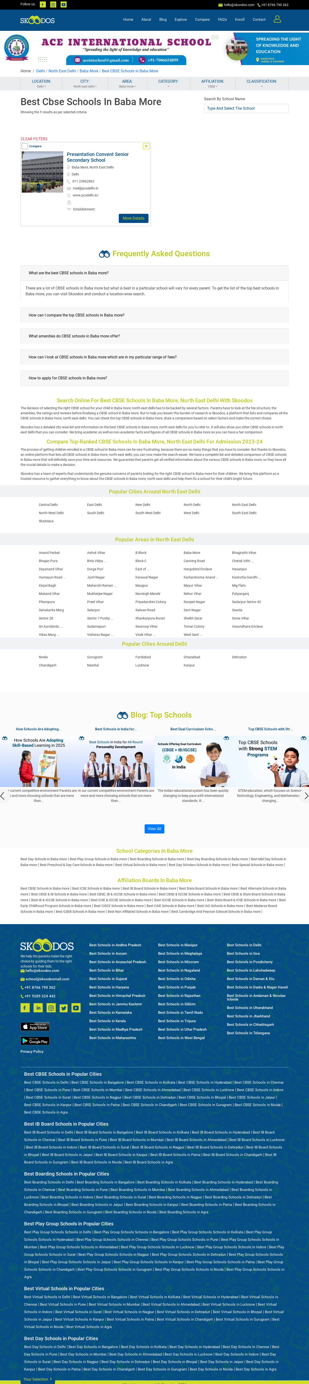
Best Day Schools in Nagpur (76, 1362)
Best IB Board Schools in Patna (175, 1155)
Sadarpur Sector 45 (246, 602)
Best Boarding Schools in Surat (121, 1197)
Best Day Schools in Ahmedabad (135, 1354)
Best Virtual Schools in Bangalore (100, 1297)
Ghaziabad (192, 657)
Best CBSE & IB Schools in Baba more (59, 894)
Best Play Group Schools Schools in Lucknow (157, 1247)
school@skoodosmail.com (45, 979)
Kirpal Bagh (47, 585)
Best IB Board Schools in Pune (82, 1140)
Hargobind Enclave (198, 569)
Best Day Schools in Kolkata (144, 1347)
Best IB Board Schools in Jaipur (67, 1155)
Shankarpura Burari (150, 618)
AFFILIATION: (212, 84)
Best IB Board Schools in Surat (104, 1147)
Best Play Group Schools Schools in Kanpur (149, 1262)
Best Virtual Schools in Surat (78, 1312)
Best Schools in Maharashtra (112, 1038)
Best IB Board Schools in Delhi (48, 1132)
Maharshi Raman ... (102, 585)
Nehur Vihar (193, 594)
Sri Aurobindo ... (51, 626)
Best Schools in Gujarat (108, 979)
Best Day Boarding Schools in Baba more (217, 859)
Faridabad (143, 657)
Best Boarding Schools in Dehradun (233, 1197)
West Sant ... (193, 635)
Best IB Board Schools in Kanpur (121, 1155)
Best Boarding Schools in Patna (206, 1205)
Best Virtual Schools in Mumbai (114, 1304)
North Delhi (192, 505)
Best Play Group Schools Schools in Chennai (112, 1239)
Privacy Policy (32, 1052)
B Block (141, 553)
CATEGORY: (168, 84)
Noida (43, 657)
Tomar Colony (194, 626)
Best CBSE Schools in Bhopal (202, 1097)
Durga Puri (95, 569)
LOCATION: (41, 84)
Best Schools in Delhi (244, 945)
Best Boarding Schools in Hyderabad (223, 1182)
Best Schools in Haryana (109, 987)
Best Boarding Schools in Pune (83, 1190)
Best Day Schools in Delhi (45, 1347)
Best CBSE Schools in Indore (260, 1090)
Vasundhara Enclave (247, 626)
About (146, 21)
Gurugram (95, 657)
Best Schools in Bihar (106, 970)
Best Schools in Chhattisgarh (250, 1025)
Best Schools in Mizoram (178, 962)
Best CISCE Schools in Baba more (119, 906)
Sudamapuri (96, 626)
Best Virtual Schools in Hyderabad (210, 1297)
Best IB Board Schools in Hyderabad (221, 1132)
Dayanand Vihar (51, 569)
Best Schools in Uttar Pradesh (182, 1029)
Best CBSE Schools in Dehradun (150, 1097)
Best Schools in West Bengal (181, 1038)
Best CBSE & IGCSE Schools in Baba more (190, 894)
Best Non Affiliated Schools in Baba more (138, 912)
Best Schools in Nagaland (179, 970)
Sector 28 (46, 618)
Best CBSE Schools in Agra (46, 1112)
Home (128, 21)
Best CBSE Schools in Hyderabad (205, 1082)
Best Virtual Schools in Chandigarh (185, 1319)
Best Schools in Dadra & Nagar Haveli (257, 987)
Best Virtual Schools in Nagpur (129, 1312)
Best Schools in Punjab (177, 987)
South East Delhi (244, 513)
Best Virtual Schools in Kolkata (155, 1297)
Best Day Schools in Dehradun (125, 1362)
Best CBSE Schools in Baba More (130, 71)
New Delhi (142, 505)
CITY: (85, 84)
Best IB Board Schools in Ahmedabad (196, 1140)
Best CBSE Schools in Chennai (259, 1082)
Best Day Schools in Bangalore (93, 1347)
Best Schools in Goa (243, 953)
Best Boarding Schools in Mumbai (138, 1190)
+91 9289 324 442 (38, 996)
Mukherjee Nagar (100, 594)
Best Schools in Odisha (177, 979)
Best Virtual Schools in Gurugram (242, 1319)
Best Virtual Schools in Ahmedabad (171, 1304)
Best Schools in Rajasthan (179, 996)
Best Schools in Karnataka (110, 1012)
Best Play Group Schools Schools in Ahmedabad (79, 1247)
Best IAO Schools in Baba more (220, 906)
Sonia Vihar (240, 618)
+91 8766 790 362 (38, 988)
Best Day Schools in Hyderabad (194, 1347)
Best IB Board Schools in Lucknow (257, 1140)
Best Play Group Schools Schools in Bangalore (131, 1232)
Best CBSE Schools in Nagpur (97, 1097)
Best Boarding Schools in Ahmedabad (198, 1190)
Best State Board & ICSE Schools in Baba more (241, 900)
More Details (133, 218)
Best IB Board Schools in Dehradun (215, 1147)
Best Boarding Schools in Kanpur (152, 1205)
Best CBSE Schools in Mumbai (97, 1090)
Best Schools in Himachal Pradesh (117, 996)
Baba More (89, 71)
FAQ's (222, 21)
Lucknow (142, 665)
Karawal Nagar (146, 577)
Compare (202, 21)
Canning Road (194, 561)
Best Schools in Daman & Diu (250, 979)
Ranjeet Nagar (194, 602)
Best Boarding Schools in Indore (67, 1197)
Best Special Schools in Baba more (257, 865)
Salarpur (93, 610)
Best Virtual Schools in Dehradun (183, 1312)
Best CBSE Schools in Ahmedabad (153, 1090)
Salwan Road (145, 610)
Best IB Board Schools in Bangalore (104, 1132)
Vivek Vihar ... (145, 635)
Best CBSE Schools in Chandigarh (150, 1105)
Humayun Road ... (52, 577)
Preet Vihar (95, 602)
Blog (163, 21)
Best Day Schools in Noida (211, 1369)
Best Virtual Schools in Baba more (140, 865)
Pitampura (47, 602)
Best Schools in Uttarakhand (250, 1008)
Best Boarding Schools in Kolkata (164, 1182)
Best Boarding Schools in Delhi (49, 1182)
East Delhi (94, 505)
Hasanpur (239, 569)
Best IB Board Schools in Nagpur (158, 1147)
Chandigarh (47, 665)
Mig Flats (239, 585)
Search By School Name (224, 99)
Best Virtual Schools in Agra (89, 1327)
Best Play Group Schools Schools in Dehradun (189, 1254)
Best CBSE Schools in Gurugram (206, 1105)
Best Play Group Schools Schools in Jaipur (76, 1262)
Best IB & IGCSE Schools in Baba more (59, 900)
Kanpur (189, 665)
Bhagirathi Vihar (244, 553)
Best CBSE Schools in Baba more (45, 888)
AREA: (127, 84)
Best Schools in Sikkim (177, 1004)
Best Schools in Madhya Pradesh (115, 1029)
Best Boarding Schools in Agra (183, 1212)
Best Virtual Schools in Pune (63, 1304)
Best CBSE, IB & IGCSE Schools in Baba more (123, 894)
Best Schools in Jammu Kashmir (115, 1004)
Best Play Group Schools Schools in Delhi (57, 1232)
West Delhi (191, 513)
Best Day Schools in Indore (237, 1354)
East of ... (142, 569)
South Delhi (95, 513)
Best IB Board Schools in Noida (96, 1162)
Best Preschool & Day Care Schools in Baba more (76, 865)
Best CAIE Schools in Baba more (170, 906)
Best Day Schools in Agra (256, 1369)
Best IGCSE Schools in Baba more (179, 900)
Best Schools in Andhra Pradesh (115, 945)
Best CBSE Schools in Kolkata (151, 1082)
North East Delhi (62, 71)
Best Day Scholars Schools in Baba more (199, 865)
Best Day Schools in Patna (59, 1369)
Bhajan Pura (48, 561)
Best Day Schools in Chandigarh (109, 1369)
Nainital (93, 665)
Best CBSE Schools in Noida (258, 1105)
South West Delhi (148, 513)
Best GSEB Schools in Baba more (80, 912)
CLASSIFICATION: (262, 84)
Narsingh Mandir (148, 594)
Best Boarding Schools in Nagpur (175, 1197)
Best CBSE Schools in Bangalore (97, 1082)
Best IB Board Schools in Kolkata (162, 1132)
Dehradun (239, 657)
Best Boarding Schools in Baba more (157, 859)
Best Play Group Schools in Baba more (98, 859)
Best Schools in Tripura (177, 1021)
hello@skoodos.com (238, 5)
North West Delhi (51, 513)
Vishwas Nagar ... (100, 635)
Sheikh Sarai (193, 618)
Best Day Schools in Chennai (246, 1347)
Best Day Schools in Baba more (44, 859)
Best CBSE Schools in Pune (48, 1090)
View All (154, 828)
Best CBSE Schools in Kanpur (47, 1105)
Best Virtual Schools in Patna (130, 1319)
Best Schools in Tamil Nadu (180, 1012)
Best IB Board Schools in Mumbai (137, 1140)
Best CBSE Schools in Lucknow (208, 1090)
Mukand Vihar (49, 594)
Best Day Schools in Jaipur (221, 1362)
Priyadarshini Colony (150, 602)
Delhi (40, 71)
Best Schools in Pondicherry (250, 962)
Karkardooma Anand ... (201, 577)
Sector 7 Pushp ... (100, 618)
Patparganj (240, 594)
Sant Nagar (192, 610)
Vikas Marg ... (49, 635)
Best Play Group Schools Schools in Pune (184, 1239)
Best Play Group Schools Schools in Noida (189, 1269)
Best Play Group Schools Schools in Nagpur (113, 1254)
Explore (181, 21)
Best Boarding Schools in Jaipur (97, 1205)
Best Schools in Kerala (107, 1021)
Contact (259, 21)
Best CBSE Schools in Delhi (46, 1082)
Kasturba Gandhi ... (246, 577)
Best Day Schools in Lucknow (188, 1354)
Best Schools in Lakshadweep (251, 970)
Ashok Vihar (96, 553)
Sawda (237, 610)
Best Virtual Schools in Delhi (47, 1297)
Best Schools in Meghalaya (180, 953)
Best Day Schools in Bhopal (175, 1362)
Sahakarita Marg (51, 610)
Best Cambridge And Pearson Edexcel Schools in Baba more (215, 912)
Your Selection (38, 1379)
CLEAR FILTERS (34, 139)
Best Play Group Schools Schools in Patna (221, 1262)
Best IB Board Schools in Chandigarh (232, 1155)
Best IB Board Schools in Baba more (149, 888)
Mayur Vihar (193, 585)
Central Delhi (48, 505)
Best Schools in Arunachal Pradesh (117, 962)
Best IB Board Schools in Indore (51, 1147)
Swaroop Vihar (146, 626)
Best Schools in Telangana (248, 1033)
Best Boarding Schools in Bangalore (105, 1182)
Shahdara (46, 521)
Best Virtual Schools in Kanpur (79, 1319)
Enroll (240, 21)
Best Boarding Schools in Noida (130, 1212)
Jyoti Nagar (96, 577)
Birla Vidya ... (97, 561)
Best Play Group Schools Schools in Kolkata (207, 1232)
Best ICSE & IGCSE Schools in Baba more (121, 900)
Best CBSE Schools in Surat (48, 1097)
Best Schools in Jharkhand (248, 1016)
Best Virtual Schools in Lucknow (229, 1304)
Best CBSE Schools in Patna (97, 1105)
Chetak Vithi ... (243, 561)
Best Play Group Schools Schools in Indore (231, 1247)
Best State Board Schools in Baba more (208, 888)
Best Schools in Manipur (177, 945)
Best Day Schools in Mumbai (83, 1354)
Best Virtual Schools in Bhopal (237, 1312)
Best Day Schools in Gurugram (162, 1369)
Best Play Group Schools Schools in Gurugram (114, 1269)
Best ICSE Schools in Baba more (96, 888)
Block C (141, 561)
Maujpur (141, 585)
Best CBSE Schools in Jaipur (252, 1097)
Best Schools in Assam (108, 953)
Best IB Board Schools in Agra (149, 1162)
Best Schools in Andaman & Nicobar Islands (256, 997)
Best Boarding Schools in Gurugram (73, 1212)
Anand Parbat (49, 553)
